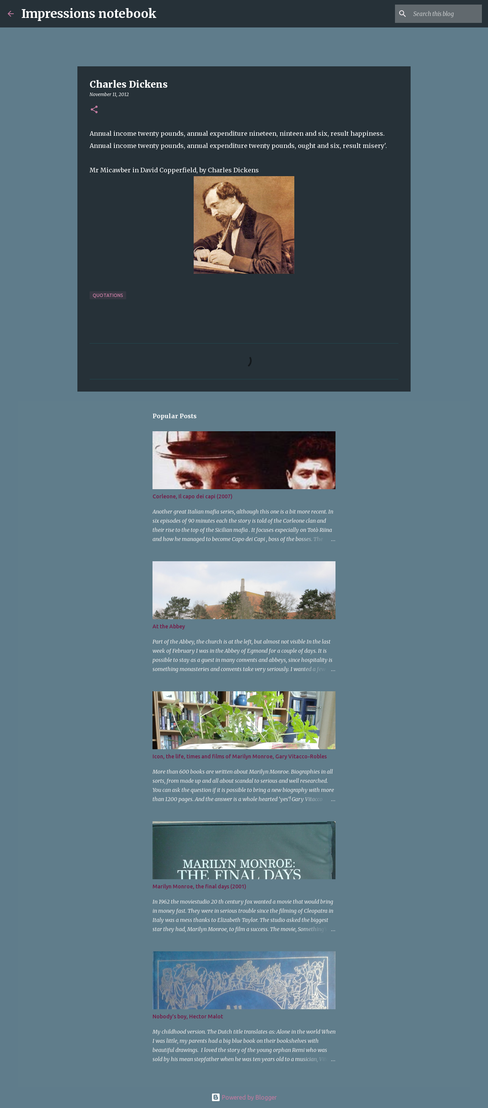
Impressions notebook (89, 13)
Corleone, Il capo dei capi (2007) (192, 496)
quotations (108, 295)
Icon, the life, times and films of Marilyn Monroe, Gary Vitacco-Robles (239, 756)
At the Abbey (168, 626)
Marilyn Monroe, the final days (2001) (199, 886)
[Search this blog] (442, 14)
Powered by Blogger (244, 1097)
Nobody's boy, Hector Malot (187, 1016)
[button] (94, 110)
